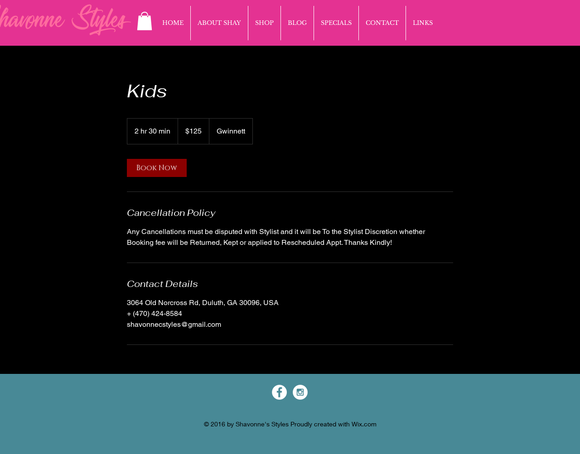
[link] (157, 168)
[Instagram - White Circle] (300, 392)
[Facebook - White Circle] (279, 392)
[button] (144, 21)
